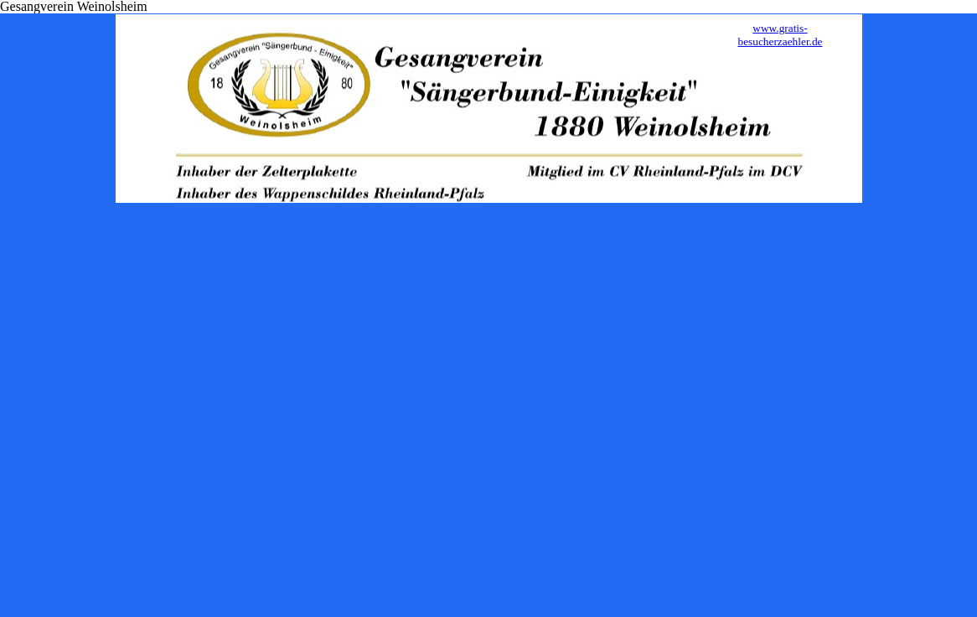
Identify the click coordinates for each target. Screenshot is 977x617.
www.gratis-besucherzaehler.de (779, 35)
